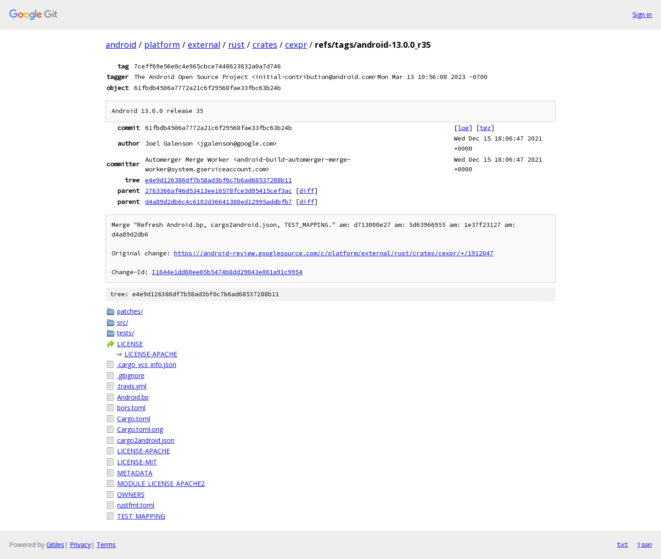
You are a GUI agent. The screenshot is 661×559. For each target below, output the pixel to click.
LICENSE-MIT (137, 461)
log (463, 128)
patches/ (130, 311)
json (644, 544)
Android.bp (133, 397)
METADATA (134, 473)
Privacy (80, 544)
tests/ (125, 332)
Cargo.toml (133, 418)
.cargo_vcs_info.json (146, 364)
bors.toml (131, 407)
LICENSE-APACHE (150, 354)
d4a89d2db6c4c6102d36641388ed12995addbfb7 (218, 202)
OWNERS (131, 494)
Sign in (642, 14)
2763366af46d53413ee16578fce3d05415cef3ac (218, 190)
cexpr (296, 44)
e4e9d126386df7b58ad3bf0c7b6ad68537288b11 (218, 180)
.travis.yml (131, 386)
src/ (122, 322)
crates (264, 44)
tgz (485, 128)
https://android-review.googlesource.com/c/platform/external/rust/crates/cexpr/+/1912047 (333, 253)
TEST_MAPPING (141, 516)
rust (236, 44)
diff (306, 190)
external (204, 44)
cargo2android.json (145, 440)
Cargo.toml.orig (140, 429)
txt (622, 544)
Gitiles (55, 544)
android (121, 44)
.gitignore (131, 375)
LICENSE (130, 343)
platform (162, 44)
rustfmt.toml (135, 505)
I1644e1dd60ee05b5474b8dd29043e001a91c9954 (227, 272)
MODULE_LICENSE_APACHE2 (161, 483)
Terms (106, 544)
